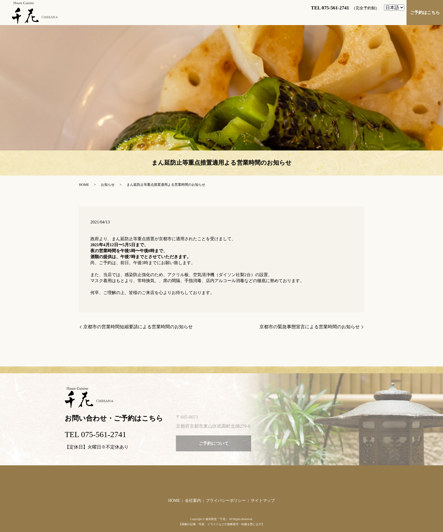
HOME (172, 16)
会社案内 (193, 500)
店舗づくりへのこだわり (377, 16)
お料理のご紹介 (278, 16)
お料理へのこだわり (323, 16)
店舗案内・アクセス (233, 16)
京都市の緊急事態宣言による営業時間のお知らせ (309, 326)
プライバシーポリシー (226, 500)
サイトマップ (263, 500)
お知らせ (108, 185)
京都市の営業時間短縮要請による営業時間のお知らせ (138, 326)
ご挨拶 (196, 16)
